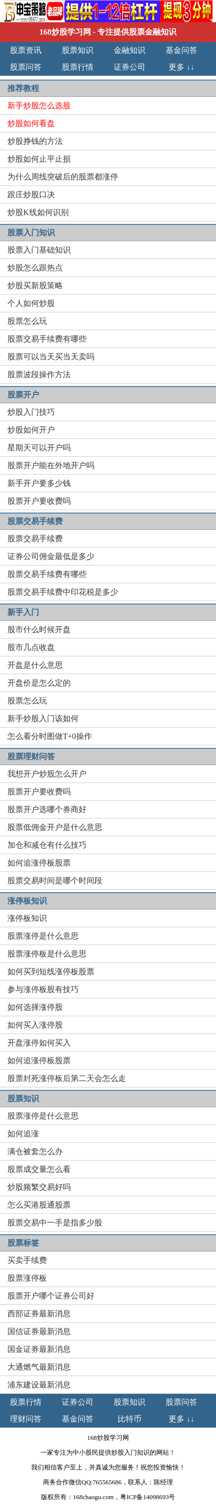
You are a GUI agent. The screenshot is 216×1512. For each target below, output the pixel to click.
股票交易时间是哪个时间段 (54, 880)
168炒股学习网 (65, 32)
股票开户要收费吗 (39, 501)
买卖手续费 (27, 1260)
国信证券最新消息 (39, 1331)
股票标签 (23, 1243)
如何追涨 (23, 1133)
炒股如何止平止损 (39, 159)
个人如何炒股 (31, 303)
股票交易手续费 (35, 538)
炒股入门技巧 (31, 412)
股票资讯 (26, 50)
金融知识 (129, 50)
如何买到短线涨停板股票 (50, 971)
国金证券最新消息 (39, 1349)
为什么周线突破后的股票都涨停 (62, 177)
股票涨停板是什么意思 (46, 954)
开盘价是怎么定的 (39, 683)
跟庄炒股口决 (31, 194)
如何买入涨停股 (35, 1025)
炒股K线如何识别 (38, 212)
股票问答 (26, 67)
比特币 (129, 1419)
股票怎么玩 (27, 321)
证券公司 (129, 67)
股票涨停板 (27, 1278)
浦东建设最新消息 (39, 1385)
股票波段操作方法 (39, 374)
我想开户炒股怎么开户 (46, 774)
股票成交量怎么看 (39, 1169)
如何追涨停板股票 (39, 863)
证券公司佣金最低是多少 (50, 556)
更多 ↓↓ (181, 67)
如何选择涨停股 (35, 1007)
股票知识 (77, 50)
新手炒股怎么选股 (39, 105)
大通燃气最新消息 (39, 1367)
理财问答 (26, 1419)
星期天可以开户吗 (39, 447)
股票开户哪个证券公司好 (50, 1296)
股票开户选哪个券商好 (46, 809)
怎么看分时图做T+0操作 (49, 736)
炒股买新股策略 (35, 285)
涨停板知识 (27, 918)
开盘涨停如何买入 (39, 1042)
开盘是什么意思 (35, 665)
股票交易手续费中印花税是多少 (62, 592)
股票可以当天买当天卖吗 (50, 356)
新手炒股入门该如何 (43, 718)
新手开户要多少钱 (39, 483)
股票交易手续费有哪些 (46, 339)
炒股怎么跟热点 (35, 267)
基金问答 (181, 50)
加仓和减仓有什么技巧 (46, 845)
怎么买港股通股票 (39, 1205)
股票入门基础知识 (39, 250)
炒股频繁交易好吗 (39, 1187)
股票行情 (77, 67)
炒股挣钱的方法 (35, 141)
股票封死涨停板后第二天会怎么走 (66, 1078)
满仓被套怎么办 (35, 1151)
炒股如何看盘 (31, 123)
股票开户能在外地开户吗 (50, 465)
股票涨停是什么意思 (43, 936)
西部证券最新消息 (39, 1313)
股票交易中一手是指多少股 (54, 1222)
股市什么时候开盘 (39, 629)
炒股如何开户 (31, 430)
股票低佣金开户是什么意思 (54, 827)
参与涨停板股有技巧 (43, 989)
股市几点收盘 (31, 647)
